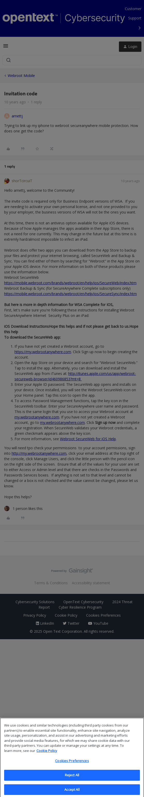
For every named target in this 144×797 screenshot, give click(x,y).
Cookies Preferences (72, 764)
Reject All (72, 778)
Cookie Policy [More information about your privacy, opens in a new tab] (46, 754)
